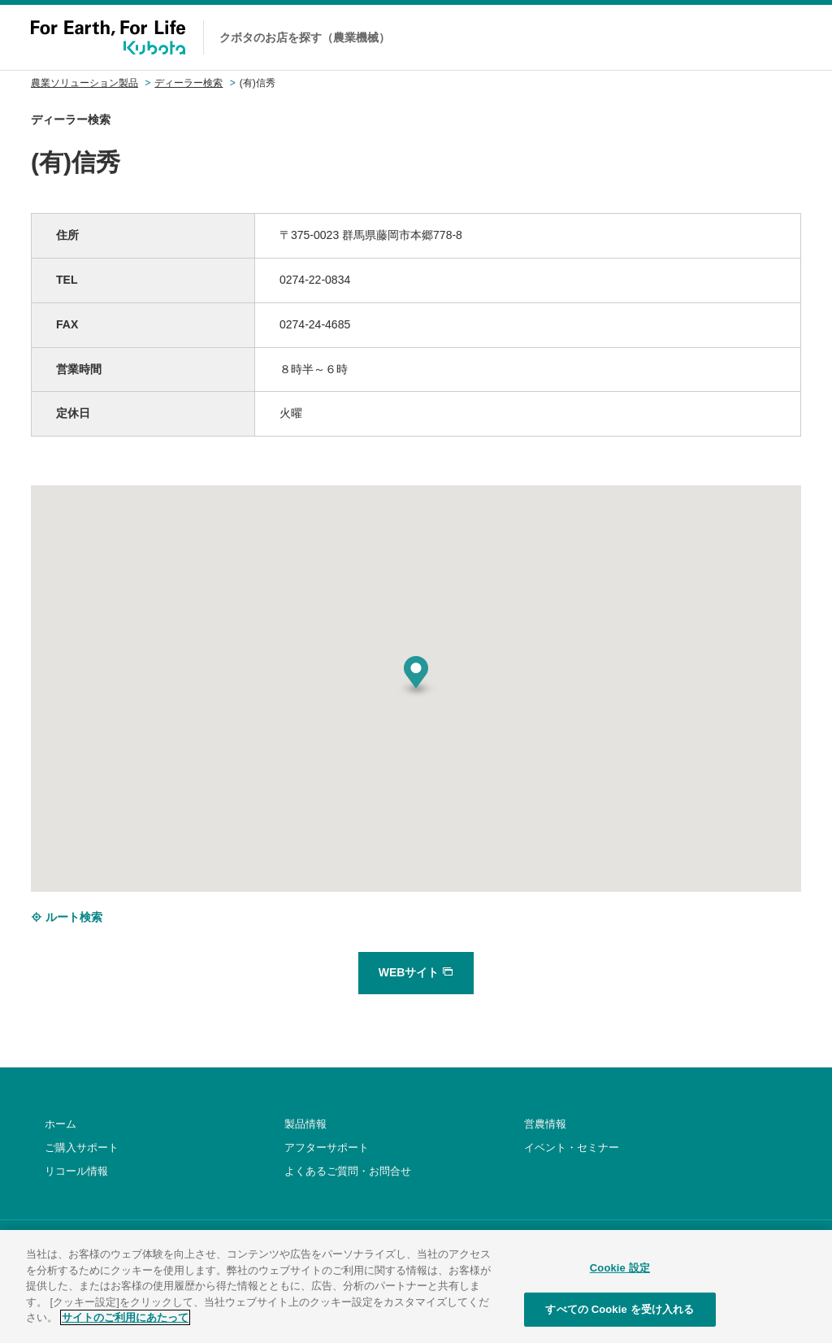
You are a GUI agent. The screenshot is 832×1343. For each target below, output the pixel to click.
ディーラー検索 (188, 83)
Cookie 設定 (620, 1279)
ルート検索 (66, 917)
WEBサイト (416, 972)
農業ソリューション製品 (84, 83)
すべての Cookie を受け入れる (619, 1321)
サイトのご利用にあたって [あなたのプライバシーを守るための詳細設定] (125, 1329)
